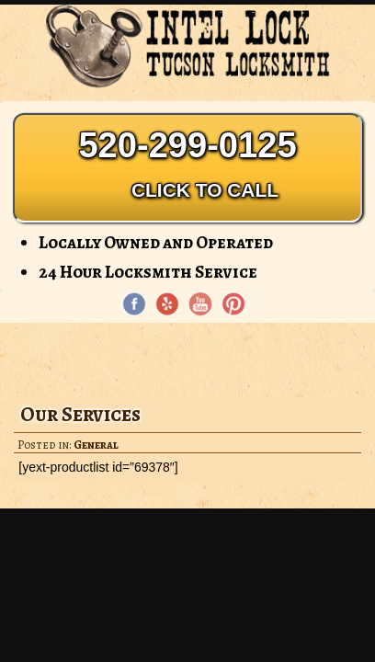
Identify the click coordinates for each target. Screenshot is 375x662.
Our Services (80, 414)
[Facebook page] (134, 304)
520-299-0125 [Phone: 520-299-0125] (187, 167)
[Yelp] (167, 304)
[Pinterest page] (233, 304)
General (96, 444)
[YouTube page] (200, 304)
